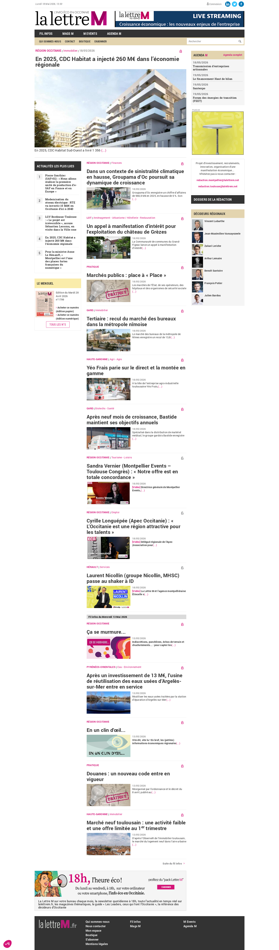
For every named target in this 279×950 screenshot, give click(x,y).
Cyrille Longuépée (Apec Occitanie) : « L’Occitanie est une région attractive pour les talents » (133, 526)
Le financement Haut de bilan (212, 78)
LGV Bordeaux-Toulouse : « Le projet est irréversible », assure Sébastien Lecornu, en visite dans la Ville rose (61, 223)
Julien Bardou (212, 295)
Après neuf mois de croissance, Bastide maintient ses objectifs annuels (132, 419)
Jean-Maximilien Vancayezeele (222, 233)
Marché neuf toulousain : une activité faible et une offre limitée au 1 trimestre (136, 825)
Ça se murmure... (106, 632)
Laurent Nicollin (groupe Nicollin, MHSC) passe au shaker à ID (133, 578)
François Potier (213, 283)
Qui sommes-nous (50, 41)
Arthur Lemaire (213, 258)
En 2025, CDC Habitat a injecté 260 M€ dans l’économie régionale (107, 61)
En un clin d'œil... (106, 730)
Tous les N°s (57, 324)
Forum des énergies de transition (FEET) (215, 99)
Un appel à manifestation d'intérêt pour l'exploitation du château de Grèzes (131, 229)
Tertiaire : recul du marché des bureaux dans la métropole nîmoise (131, 321)
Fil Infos (46, 33)
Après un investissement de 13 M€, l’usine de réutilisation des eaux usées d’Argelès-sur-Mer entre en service (135, 681)
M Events (90, 33)
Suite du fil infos (172, 863)
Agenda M (114, 33)
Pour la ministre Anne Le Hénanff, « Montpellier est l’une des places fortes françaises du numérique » (59, 259)
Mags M (67, 33)
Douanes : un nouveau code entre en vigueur (128, 776)
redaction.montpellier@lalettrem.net (218, 180)
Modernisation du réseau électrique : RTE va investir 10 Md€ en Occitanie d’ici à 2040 (60, 204)
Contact (70, 41)
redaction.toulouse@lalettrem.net (217, 186)
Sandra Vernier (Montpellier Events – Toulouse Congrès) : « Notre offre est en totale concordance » (132, 471)
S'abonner (100, 41)
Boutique (84, 41)
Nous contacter (96, 926)
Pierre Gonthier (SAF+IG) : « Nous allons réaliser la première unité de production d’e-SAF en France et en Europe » (61, 183)
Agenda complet (232, 54)
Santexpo (199, 88)
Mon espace (93, 930)
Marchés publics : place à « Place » (126, 275)
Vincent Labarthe (214, 221)
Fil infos (135, 921)
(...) (103, 150)
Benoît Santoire (213, 270)
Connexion (215, 4)
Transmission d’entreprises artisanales (211, 68)
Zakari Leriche (212, 246)
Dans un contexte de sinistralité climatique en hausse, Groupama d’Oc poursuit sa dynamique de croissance (135, 177)
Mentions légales (97, 944)
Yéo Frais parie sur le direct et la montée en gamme (136, 370)
